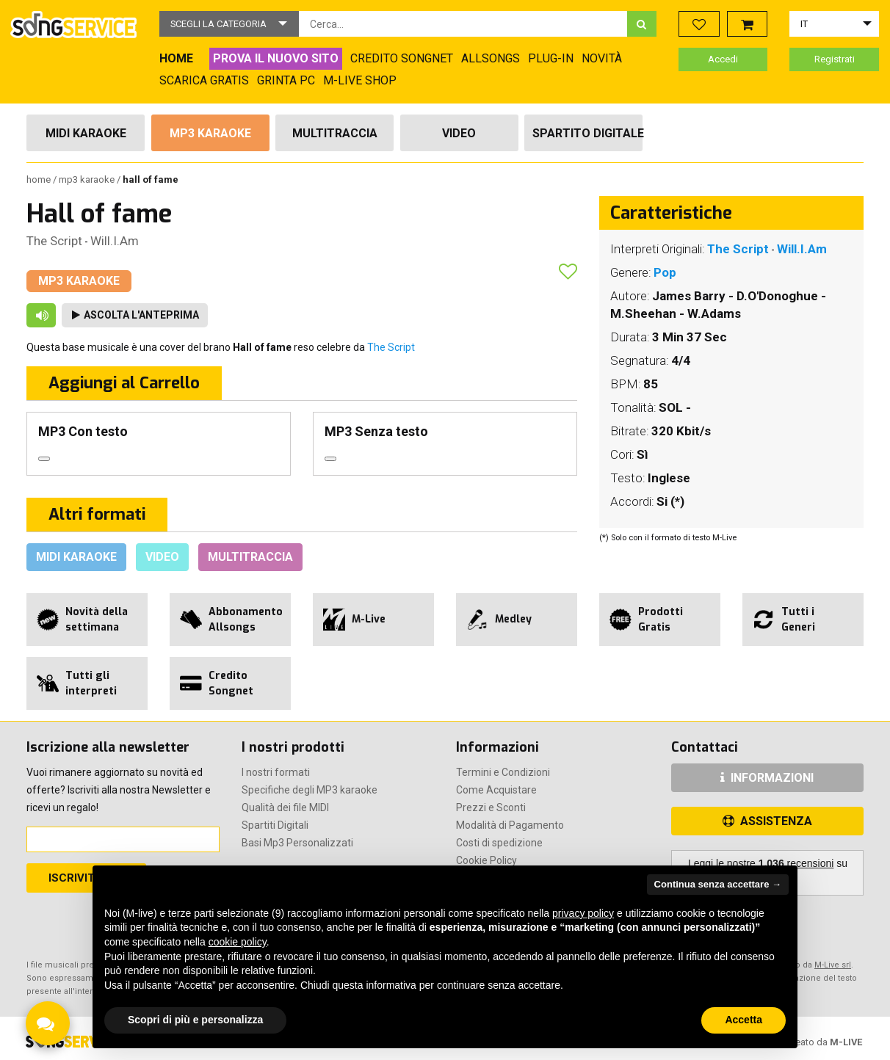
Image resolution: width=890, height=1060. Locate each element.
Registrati (834, 59)
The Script (54, 240)
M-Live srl (832, 965)
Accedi (723, 59)
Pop (665, 272)
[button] (229, 24)
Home (39, 179)
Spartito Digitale (587, 133)
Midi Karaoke (86, 133)
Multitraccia (334, 133)
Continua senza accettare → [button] (717, 884)
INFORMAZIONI (767, 778)
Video (459, 133)
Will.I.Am (114, 240)
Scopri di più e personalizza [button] (195, 1019)
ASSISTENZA (767, 821)
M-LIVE (846, 1042)
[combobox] (463, 24)
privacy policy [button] (583, 913)
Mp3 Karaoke (210, 133)
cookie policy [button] (238, 942)
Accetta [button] (743, 1019)
